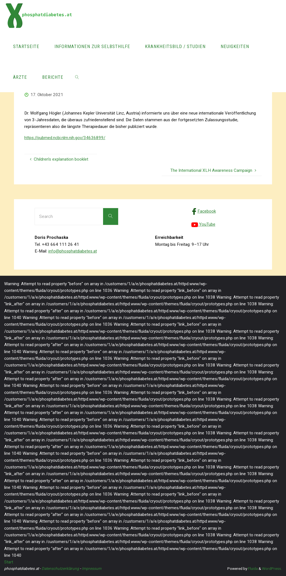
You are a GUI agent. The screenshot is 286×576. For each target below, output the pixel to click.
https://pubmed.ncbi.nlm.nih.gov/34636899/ (64, 137)
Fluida (252, 568)
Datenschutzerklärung (60, 568)
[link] (77, 76)
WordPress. (272, 568)
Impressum (91, 568)
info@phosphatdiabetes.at (72, 251)
